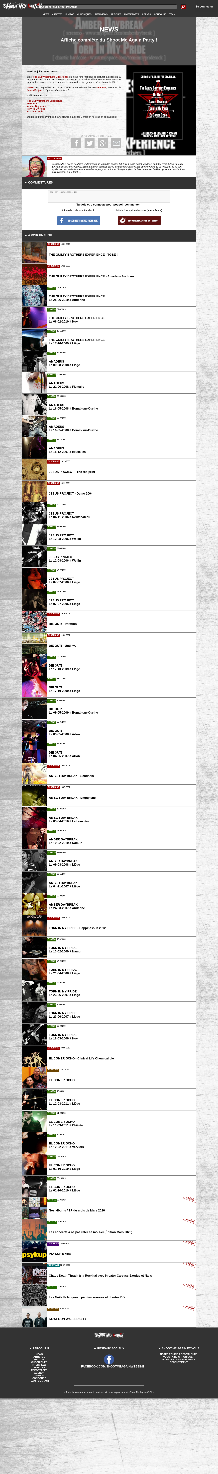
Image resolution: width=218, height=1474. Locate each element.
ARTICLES (39, 1441)
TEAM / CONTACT (39, 1454)
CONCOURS (39, 1452)
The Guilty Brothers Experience (50, 77)
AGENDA (39, 1446)
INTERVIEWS (39, 1438)
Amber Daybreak (36, 106)
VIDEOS (39, 1449)
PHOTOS (39, 1433)
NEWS (39, 1428)
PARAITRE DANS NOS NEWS (179, 1433)
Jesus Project (34, 90)
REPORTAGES (39, 1444)
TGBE (30, 87)
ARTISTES (39, 1430)
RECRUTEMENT (179, 1436)
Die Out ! (32, 103)
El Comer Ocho (35, 111)
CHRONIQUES (39, 1436)
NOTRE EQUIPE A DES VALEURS (178, 1428)
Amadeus (101, 87)
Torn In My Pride (36, 109)
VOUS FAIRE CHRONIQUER (178, 1430)
